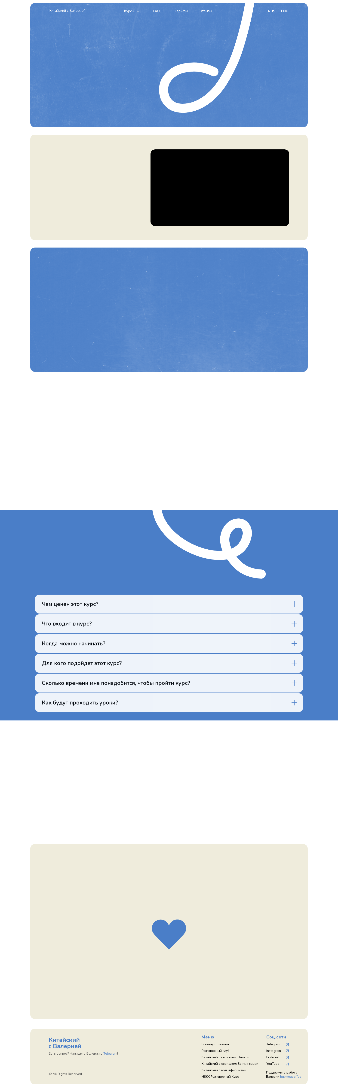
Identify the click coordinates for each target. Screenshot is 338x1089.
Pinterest (273, 1057)
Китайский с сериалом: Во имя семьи (230, 1064)
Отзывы (206, 11)
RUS (271, 11)
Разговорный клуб (216, 1051)
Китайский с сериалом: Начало (225, 1057)
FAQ (156, 11)
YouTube (272, 1064)
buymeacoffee (290, 1076)
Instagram (273, 1051)
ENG (284, 11)
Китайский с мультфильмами (224, 1070)
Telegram (273, 1044)
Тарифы (181, 11)
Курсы (129, 11)
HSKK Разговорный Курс (220, 1076)
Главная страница (215, 1044)
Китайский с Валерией (67, 10)
